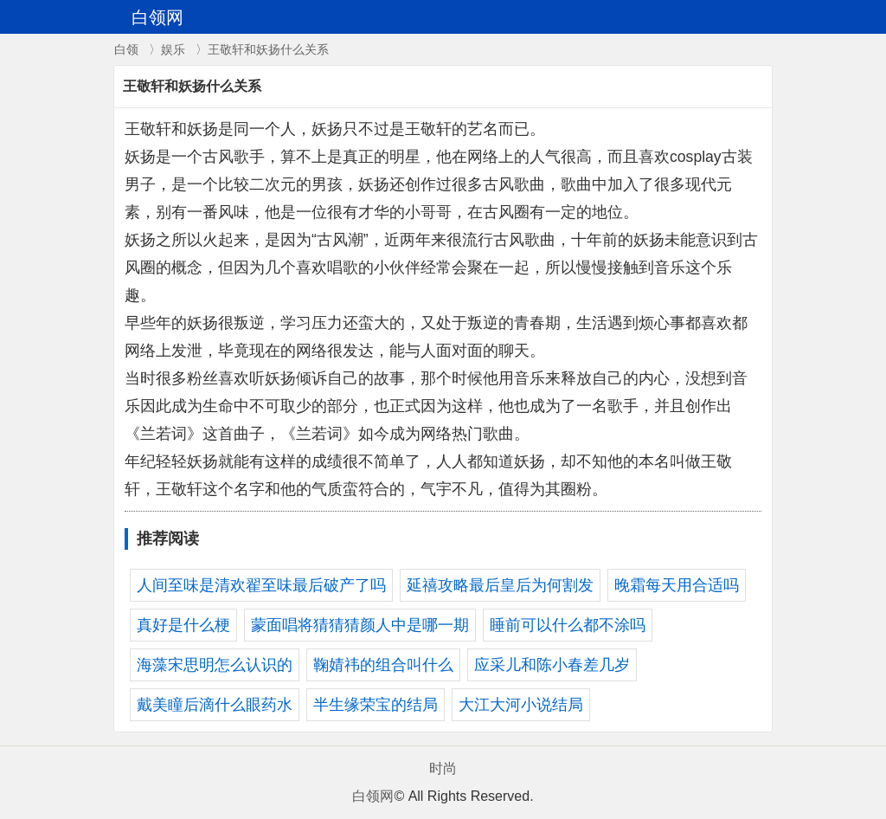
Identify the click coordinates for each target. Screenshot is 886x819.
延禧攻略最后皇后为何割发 (500, 585)
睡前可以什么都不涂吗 (567, 625)
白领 (126, 49)
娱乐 (173, 49)
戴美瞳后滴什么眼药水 (214, 704)
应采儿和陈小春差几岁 (552, 665)
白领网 (373, 796)
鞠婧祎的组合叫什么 (383, 665)
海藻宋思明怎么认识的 (214, 665)
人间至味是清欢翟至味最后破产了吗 (261, 585)
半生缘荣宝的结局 (375, 704)
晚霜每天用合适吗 (676, 585)
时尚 (443, 768)
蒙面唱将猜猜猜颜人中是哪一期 (360, 625)
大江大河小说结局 (521, 704)
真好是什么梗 (183, 625)
